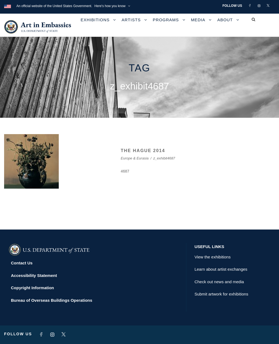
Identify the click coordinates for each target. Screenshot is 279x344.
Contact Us (22, 263)
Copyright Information (32, 287)
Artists (131, 19)
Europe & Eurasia (135, 158)
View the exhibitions (213, 257)
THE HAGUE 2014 (143, 150)
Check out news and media (219, 281)
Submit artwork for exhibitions (221, 294)
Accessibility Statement (34, 275)
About (225, 19)
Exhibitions (95, 19)
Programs (166, 19)
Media (198, 19)
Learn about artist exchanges (221, 269)
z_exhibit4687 (164, 158)
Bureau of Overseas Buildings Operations (51, 300)
